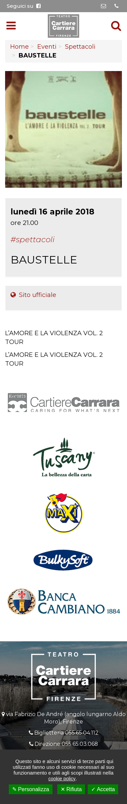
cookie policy (62, 778)
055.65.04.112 (82, 733)
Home (19, 46)
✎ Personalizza (30, 789)
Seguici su (24, 6)
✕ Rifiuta (71, 789)
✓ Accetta (103, 789)
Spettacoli (80, 46)
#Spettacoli (32, 239)
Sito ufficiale (33, 295)
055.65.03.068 (80, 744)
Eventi (47, 46)
